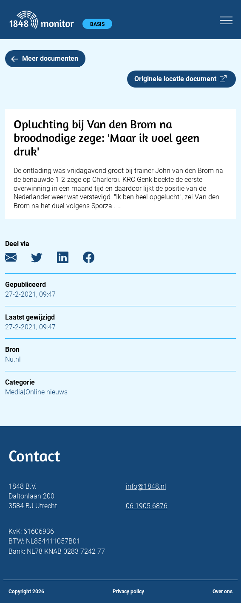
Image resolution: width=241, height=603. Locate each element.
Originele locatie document (180, 79)
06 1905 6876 (146, 506)
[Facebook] (95, 259)
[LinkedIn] (69, 259)
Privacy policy (128, 592)
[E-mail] (17, 259)
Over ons (222, 592)
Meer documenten (44, 58)
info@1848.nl (146, 486)
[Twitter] (43, 259)
